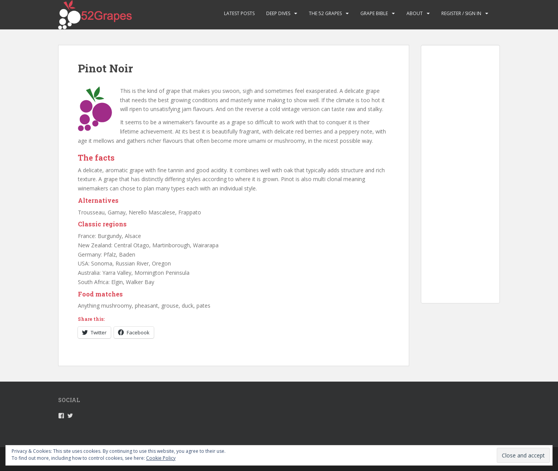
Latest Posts (239, 13)
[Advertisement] (460, 180)
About (414, 13)
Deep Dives (278, 13)
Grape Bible (374, 13)
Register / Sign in (461, 13)
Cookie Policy (161, 458)
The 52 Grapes (325, 13)
